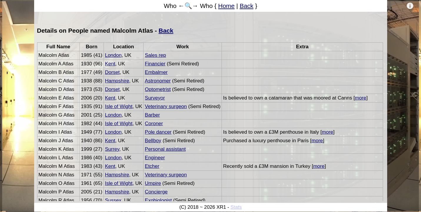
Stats (236, 207)
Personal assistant (165, 149)
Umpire (153, 183)
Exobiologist (158, 200)
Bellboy (153, 140)
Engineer (155, 157)
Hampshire (117, 81)
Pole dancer (158, 132)
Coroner (154, 123)
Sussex (113, 200)
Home (226, 5)
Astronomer (158, 81)
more (360, 98)
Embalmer (156, 72)
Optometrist (158, 89)
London (113, 55)
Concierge (156, 192)
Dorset (112, 72)
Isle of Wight (119, 106)
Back (247, 5)
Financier (155, 64)
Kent (110, 64)
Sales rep (155, 55)
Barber (152, 115)
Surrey (112, 149)
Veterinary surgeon (166, 106)
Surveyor (155, 98)
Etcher (152, 166)
